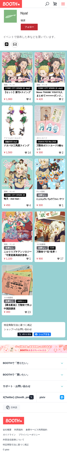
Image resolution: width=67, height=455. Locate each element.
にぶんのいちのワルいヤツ (50, 199)
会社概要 (7, 430)
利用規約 (18, 430)
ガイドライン (9, 435)
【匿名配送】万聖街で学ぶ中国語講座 (18, 307)
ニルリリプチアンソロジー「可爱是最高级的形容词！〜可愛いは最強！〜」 (18, 253)
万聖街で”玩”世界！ (46, 251)
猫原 (23, 20)
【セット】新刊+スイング (17, 92)
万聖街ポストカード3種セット (49, 147)
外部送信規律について (13, 440)
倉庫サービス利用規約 (36, 430)
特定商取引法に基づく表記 (16, 445)
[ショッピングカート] (55, 4)
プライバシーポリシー (29, 435)
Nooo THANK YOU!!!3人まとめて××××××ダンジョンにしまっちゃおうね (49, 94)
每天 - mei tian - (12, 198)
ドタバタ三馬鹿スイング (16, 145)
